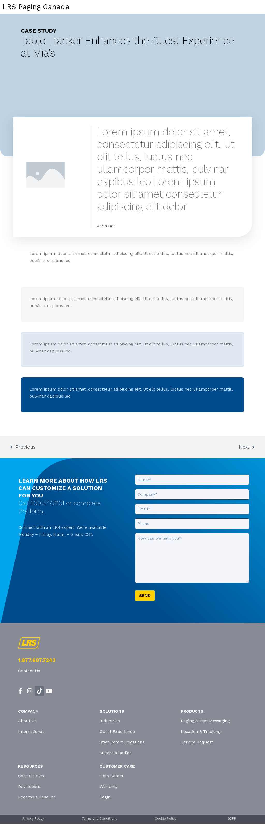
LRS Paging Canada (36, 7)
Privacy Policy (33, 819)
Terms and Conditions (99, 819)
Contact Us (29, 670)
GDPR (231, 819)
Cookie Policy (165, 819)
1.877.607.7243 (36, 660)
